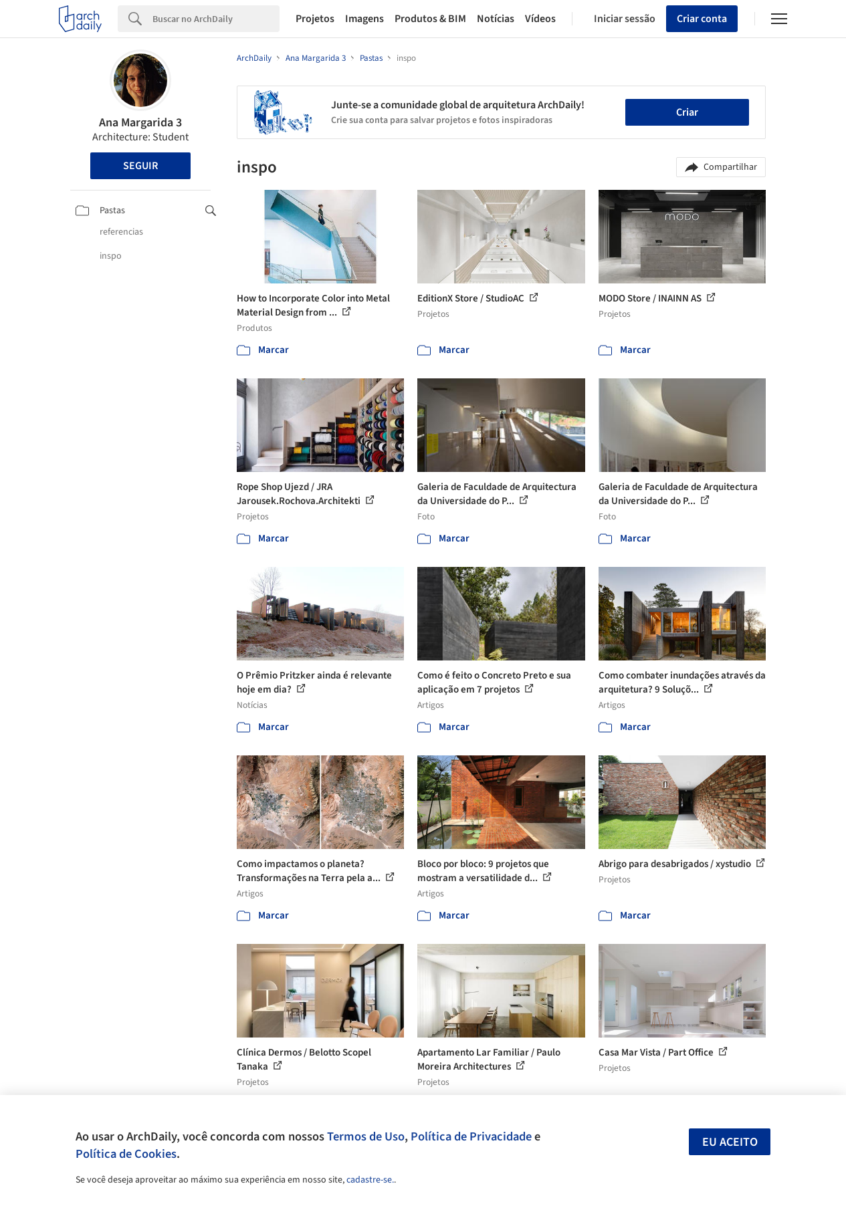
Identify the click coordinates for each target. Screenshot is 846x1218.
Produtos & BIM (430, 18)
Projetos (315, 18)
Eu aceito (730, 1142)
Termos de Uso (366, 1136)
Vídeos (540, 18)
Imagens (364, 18)
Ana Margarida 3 (140, 122)
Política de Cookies (126, 1154)
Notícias (495, 18)
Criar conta (702, 18)
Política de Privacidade (471, 1136)
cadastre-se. (370, 1180)
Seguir (140, 165)
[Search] (216, 18)
